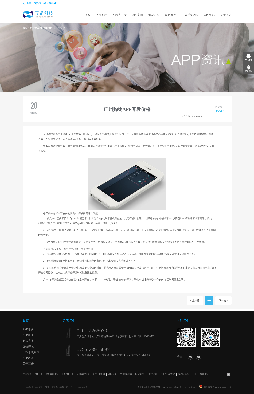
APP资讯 (209, 14)
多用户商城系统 (167, 374)
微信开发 (170, 14)
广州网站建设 (126, 374)
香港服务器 (183, 374)
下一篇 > (223, 300)
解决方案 (153, 14)
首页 (88, 14)
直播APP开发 (67, 374)
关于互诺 (226, 14)
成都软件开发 (52, 374)
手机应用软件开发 (200, 374)
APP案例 (137, 14)
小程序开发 (120, 14)
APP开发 (101, 14)
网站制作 (139, 374)
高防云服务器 (98, 374)
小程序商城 (152, 374)
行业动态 (35, 28)
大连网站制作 (83, 374)
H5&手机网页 (190, 14)
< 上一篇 (195, 300)
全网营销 (112, 374)
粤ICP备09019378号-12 (184, 387)
